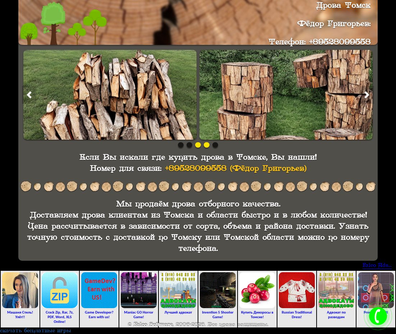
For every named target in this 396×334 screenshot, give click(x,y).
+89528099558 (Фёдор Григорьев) (235, 168)
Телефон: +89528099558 (319, 42)
